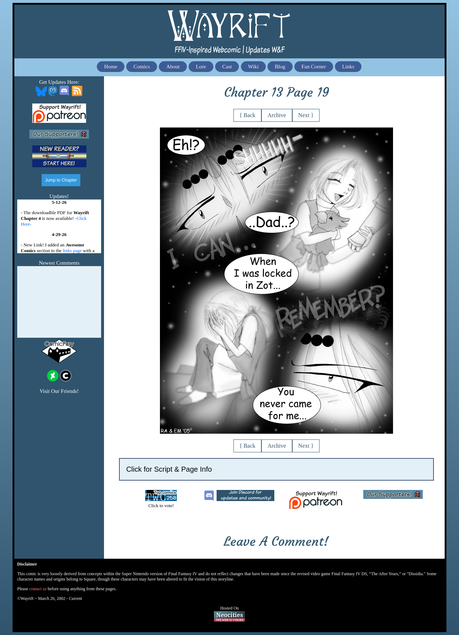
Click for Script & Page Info (169, 469)
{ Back (248, 115)
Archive (277, 115)
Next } (306, 115)
